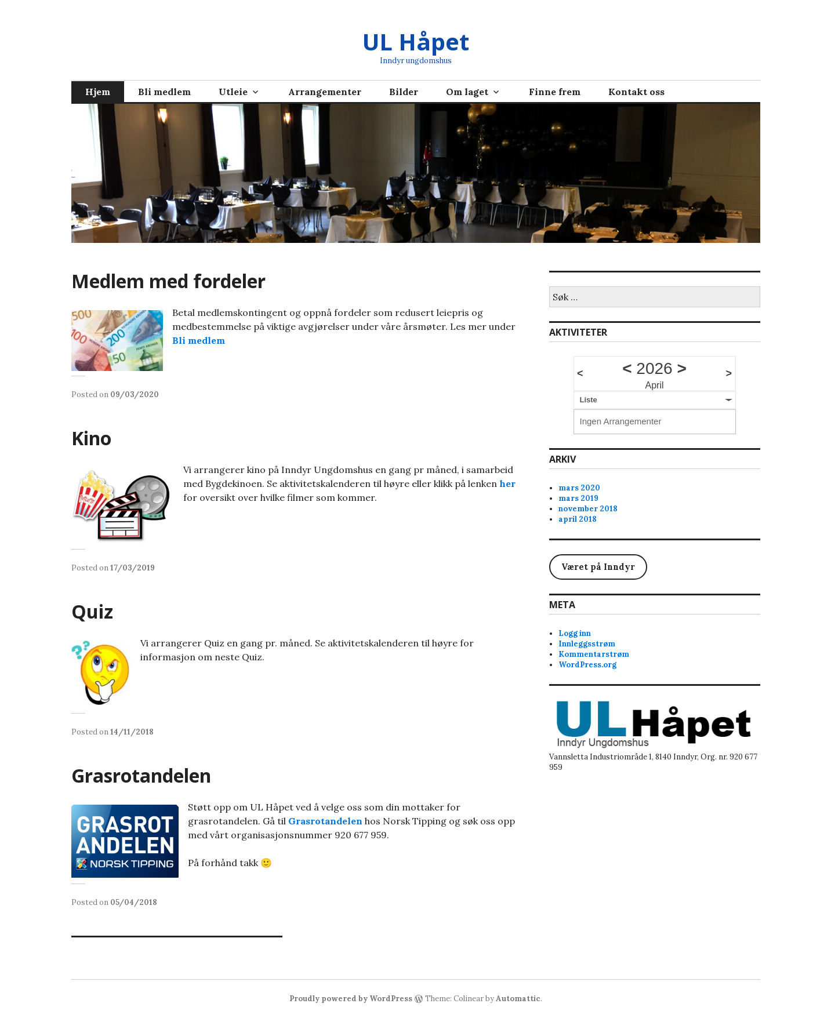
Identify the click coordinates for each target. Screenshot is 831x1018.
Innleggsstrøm (586, 644)
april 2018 (577, 519)
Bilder (403, 91)
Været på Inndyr (598, 566)
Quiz (92, 611)
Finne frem (554, 91)
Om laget (467, 91)
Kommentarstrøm (593, 654)
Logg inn (574, 633)
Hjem (97, 91)
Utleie (233, 91)
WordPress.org (587, 665)
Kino (91, 438)
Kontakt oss (636, 91)
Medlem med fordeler (168, 280)
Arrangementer (324, 91)
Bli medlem (164, 91)
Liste (588, 399)
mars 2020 (579, 488)
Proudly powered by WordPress (350, 999)
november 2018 (588, 509)
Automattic (518, 999)
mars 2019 (578, 498)
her (507, 483)
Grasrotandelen (141, 775)
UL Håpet (415, 41)
